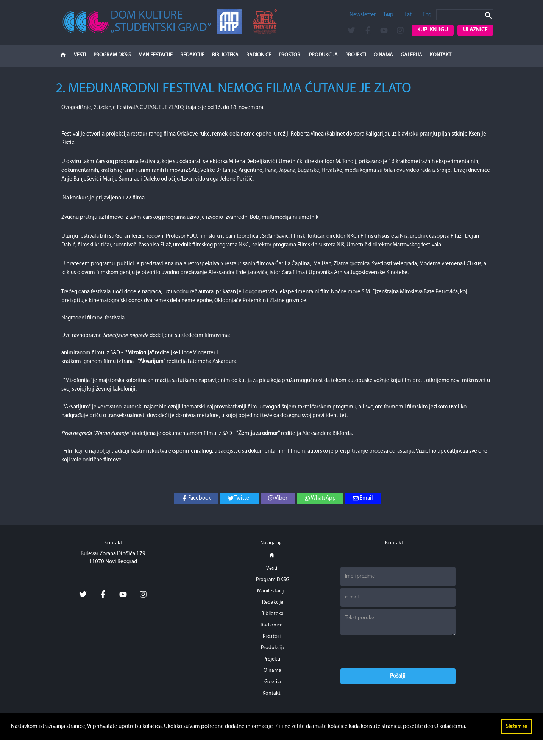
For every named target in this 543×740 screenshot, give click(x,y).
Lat (408, 15)
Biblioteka (225, 55)
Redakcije (192, 55)
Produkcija (323, 55)
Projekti (355, 55)
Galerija (411, 55)
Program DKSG (112, 55)
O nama (383, 55)
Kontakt (440, 55)
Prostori (290, 55)
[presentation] (398, 652)
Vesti (80, 55)
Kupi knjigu (432, 30)
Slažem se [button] (516, 726)
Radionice (258, 55)
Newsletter (363, 15)
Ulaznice (475, 30)
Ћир (388, 15)
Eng (427, 15)
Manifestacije (155, 55)
